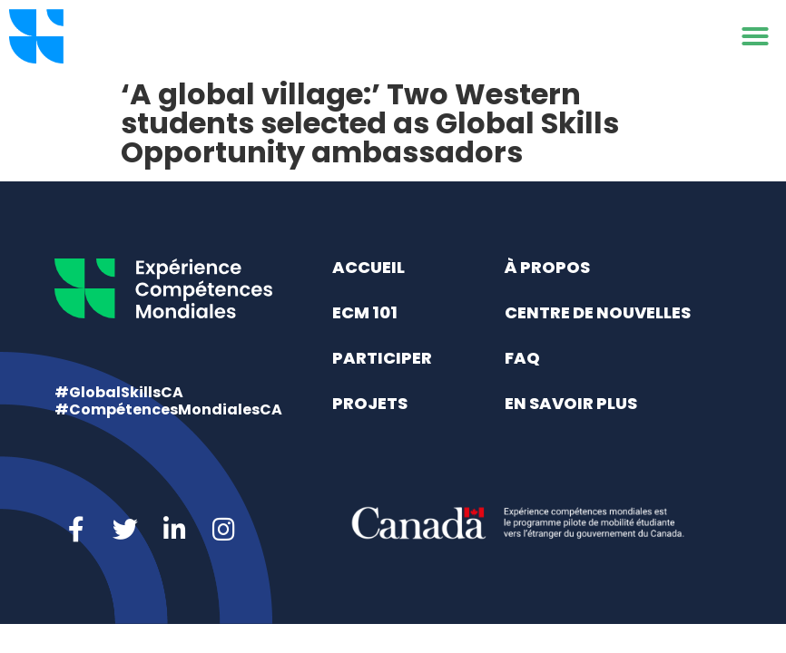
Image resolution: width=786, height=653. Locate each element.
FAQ (522, 357)
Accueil (368, 267)
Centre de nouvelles (598, 312)
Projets (370, 403)
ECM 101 (365, 312)
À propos (547, 267)
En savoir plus (571, 403)
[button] (755, 36)
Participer (382, 357)
